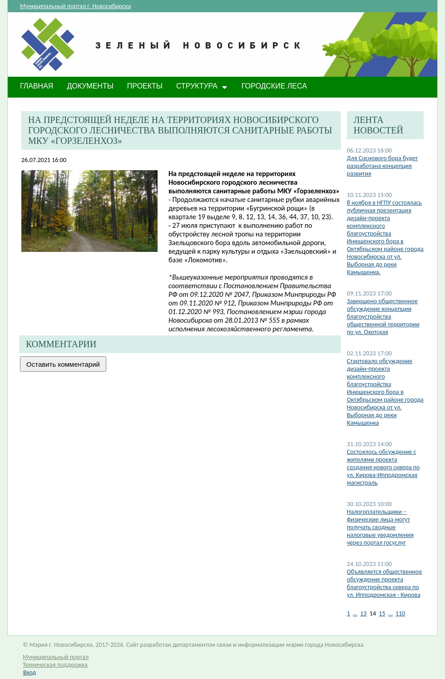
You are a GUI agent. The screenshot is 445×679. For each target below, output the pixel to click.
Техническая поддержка (55, 665)
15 (382, 613)
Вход (29, 672)
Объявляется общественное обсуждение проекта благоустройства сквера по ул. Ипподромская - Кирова (384, 583)
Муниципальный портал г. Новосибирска (75, 6)
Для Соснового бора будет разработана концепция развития (382, 165)
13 (363, 613)
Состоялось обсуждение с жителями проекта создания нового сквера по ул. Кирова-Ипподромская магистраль (383, 467)
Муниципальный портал (56, 657)
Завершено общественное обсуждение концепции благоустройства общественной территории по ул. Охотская (383, 316)
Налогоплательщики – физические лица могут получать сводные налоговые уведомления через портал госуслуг (380, 527)
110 (400, 613)
